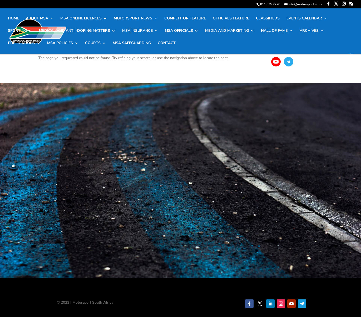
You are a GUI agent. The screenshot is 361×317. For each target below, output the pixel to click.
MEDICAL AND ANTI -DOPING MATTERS (74, 31)
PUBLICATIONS (21, 43)
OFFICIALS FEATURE (231, 19)
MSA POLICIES (60, 43)
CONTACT (167, 43)
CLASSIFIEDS (268, 19)
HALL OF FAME (274, 31)
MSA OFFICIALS (179, 31)
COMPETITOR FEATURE (185, 19)
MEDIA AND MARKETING (227, 31)
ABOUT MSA (37, 19)
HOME (13, 19)
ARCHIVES (309, 31)
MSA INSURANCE (137, 31)
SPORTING (17, 31)
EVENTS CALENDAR (304, 19)
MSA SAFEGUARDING (132, 43)
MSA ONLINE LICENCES (81, 19)
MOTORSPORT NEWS (133, 19)
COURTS (93, 43)
